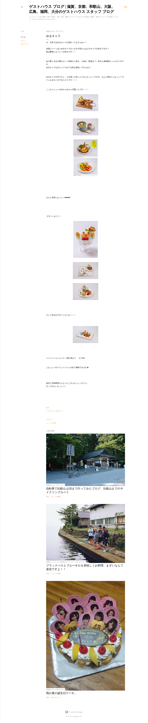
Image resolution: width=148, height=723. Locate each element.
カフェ (23, 41)
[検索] (125, 7)
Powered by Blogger (74, 712)
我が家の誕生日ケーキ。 (61, 693)
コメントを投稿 (51, 423)
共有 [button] (22, 31)
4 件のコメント (55, 697)
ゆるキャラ (25, 44)
